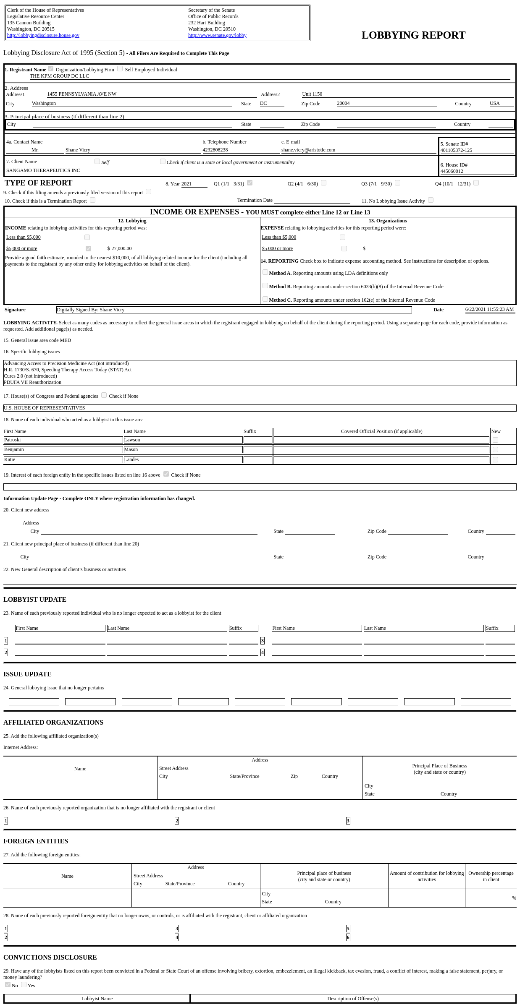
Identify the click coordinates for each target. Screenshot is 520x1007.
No (12, 986)
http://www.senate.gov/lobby (217, 35)
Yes (28, 986)
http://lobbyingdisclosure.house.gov (43, 35)
